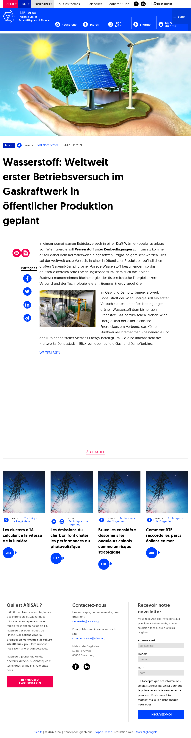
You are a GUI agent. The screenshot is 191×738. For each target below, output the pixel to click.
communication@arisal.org (88, 638)
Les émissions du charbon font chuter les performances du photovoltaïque (70, 538)
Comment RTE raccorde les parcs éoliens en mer (164, 535)
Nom (141, 667)
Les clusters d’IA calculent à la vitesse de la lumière (22, 535)
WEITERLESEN (50, 352)
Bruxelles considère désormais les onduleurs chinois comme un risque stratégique (117, 541)
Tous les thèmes (68, 4)
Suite (179, 17)
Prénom (143, 654)
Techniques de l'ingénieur (25, 520)
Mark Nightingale (146, 732)
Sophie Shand (103, 732)
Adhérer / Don (119, 4)
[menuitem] (10, 4)
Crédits (38, 732)
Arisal (10, 4)
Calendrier (94, 4)
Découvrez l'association (30, 681)
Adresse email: (147, 640)
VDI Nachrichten (48, 145)
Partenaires (42, 4)
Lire (8, 553)
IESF (24, 4)
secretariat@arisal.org (85, 621)
